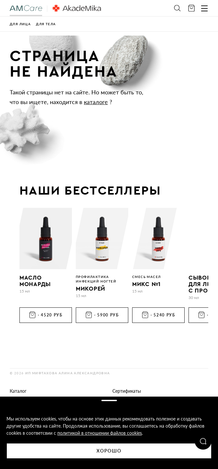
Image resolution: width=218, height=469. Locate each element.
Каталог (18, 391)
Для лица (20, 24)
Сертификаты (126, 391)
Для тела (46, 24)
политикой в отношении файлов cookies (99, 433)
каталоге (96, 101)
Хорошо (109, 450)
